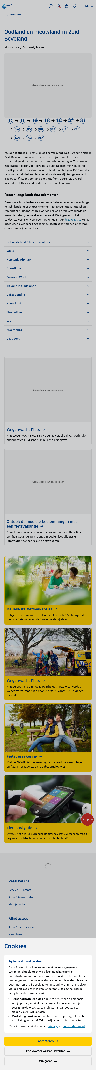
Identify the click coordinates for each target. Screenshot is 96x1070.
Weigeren (48, 1061)
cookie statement (74, 1026)
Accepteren (48, 1041)
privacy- (53, 1026)
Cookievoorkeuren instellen (48, 1051)
